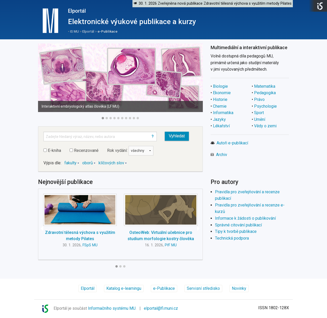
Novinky (239, 288)
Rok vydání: (130, 150)
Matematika (264, 86)
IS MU (74, 31)
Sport (259, 112)
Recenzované (84, 150)
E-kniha (52, 150)
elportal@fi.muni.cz (161, 308)
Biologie (220, 86)
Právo (259, 99)
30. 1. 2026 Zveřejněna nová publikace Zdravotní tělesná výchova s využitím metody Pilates (215, 3)
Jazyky (219, 119)
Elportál (77, 11)
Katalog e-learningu (123, 288)
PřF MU (171, 245)
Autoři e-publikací (232, 142)
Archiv (221, 154)
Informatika (223, 112)
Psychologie (265, 106)
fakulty (70, 162)
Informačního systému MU (112, 308)
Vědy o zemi (265, 125)
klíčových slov (111, 162)
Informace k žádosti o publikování (245, 218)
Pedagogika (265, 92)
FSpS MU (90, 245)
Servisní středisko (203, 288)
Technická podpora (232, 238)
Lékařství (221, 125)
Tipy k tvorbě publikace (236, 231)
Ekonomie (222, 92)
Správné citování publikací (238, 225)
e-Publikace (107, 31)
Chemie (220, 106)
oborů (87, 162)
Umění (259, 119)
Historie (220, 99)
